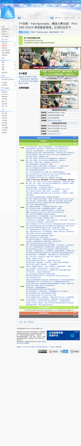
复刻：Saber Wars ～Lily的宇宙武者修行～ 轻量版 (39, 201)
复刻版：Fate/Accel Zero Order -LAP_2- (36, 212)
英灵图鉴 (4, 48)
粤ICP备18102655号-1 (42, 347)
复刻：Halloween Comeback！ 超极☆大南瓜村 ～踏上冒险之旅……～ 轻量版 (46, 191)
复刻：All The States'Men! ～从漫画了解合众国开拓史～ (40, 210)
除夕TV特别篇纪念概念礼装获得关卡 (35, 170)
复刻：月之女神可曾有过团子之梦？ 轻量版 (37, 172)
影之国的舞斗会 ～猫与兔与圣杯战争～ (55, 250)
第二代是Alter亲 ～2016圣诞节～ (55, 168)
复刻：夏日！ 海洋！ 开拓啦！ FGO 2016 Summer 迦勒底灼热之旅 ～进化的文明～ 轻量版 (49, 183)
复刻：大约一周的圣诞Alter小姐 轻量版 (36, 168)
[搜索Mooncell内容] (72, 17)
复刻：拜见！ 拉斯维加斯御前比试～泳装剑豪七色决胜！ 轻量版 (42, 247)
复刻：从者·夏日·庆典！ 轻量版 (57, 227)
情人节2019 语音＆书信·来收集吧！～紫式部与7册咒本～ (41, 222)
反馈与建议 (5, 36)
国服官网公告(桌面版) (54, 120)
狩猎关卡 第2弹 (64, 166)
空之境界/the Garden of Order (34, 152)
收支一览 (4, 106)
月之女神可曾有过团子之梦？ (61, 147)
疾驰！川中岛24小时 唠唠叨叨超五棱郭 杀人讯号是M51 (59, 303)
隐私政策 (19, 347)
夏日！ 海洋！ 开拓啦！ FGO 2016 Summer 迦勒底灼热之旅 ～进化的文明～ (46, 160)
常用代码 (4, 99)
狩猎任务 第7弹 (57, 241)
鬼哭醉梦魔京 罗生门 (65, 154)
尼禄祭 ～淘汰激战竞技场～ (46, 147)
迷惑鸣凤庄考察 (60, 226)
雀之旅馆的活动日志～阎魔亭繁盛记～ (36, 220)
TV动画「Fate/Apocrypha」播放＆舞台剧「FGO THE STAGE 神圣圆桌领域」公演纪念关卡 (50, 179)
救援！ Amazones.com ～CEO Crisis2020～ (37, 237)
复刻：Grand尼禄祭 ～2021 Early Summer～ (37, 268)
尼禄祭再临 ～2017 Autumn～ (62, 189)
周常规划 (4, 55)
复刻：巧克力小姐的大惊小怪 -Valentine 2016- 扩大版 (40, 174)
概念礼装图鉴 (6, 50)
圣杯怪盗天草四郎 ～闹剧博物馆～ (35, 262)
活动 (25, 322)
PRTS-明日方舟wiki (8, 79)
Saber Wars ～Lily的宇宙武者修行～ (35, 151)
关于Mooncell (26, 347)
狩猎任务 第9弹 (70, 250)
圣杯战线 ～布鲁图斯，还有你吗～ (35, 258)
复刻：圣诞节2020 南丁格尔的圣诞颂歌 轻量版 (61, 252)
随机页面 (4, 72)
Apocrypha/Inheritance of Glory (34, 202)
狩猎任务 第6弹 (30, 233)
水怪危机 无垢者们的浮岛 (32, 283)
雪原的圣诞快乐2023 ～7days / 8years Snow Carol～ (40, 304)
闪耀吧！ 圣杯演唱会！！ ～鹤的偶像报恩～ (46, 264)
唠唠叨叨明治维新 (30, 176)
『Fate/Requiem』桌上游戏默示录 (65, 245)
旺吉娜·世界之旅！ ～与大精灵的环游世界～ (59, 301)
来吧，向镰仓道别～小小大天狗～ (59, 256)
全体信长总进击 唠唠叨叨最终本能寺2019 (37, 227)
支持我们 (4, 31)
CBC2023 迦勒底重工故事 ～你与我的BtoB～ (37, 297)
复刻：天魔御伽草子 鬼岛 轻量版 (53, 177)
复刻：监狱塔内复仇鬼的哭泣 (57, 172)
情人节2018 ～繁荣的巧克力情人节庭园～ (37, 199)
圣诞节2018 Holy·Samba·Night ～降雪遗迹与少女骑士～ (40, 218)
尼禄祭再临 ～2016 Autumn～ (52, 162)
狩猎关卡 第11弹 (54, 268)
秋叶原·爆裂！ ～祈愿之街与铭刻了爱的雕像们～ (57, 262)
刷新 (32, 42)
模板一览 (4, 101)
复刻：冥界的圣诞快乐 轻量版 (58, 216)
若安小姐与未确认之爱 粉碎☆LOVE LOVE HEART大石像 (41, 295)
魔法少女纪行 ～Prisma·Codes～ (34, 162)
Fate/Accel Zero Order (44, 154)
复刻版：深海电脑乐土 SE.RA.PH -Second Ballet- (39, 224)
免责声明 (33, 347)
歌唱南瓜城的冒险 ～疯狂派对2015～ (35, 148)
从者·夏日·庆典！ (60, 210)
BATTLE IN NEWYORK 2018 (56, 212)
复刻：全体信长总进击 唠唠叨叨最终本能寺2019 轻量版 (40, 245)
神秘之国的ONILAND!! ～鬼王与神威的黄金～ (38, 216)
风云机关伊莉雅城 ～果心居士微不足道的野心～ (38, 299)
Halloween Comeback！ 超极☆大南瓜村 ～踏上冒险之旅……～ (42, 166)
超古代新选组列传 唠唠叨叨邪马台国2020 (37, 252)
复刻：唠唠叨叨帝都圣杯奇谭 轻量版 (35, 226)
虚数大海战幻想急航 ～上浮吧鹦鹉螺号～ (36, 254)
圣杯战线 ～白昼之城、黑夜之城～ (35, 303)
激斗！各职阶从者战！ (32, 147)
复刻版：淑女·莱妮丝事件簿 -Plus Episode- (37, 279)
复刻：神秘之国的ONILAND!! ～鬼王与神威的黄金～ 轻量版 (41, 231)
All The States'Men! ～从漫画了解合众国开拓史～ (39, 185)
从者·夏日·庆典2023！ (31, 301)
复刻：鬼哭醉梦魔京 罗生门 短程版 (35, 177)
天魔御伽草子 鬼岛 (43, 156)
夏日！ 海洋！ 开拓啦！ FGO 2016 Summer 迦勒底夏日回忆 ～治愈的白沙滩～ (46, 158)
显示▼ (75, 137)
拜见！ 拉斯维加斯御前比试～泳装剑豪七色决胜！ (39, 229)
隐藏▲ (75, 140)
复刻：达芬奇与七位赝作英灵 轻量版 (35, 197)
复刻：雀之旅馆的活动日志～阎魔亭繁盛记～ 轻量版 (39, 235)
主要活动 (30, 322)
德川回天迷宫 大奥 (71, 224)
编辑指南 (4, 96)
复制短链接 (5, 29)
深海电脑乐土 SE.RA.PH (42, 176)
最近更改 (4, 92)
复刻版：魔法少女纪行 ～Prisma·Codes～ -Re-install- (61, 220)
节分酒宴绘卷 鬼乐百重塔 (52, 197)
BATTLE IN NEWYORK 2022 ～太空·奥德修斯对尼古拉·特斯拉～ (53, 281)
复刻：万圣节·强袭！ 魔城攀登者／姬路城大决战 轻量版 (40, 214)
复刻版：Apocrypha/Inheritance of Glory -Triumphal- (39, 243)
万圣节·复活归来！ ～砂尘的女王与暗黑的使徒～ (38, 272)
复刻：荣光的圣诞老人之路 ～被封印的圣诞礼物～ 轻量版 (41, 293)
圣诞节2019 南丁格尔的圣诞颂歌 (43, 233)
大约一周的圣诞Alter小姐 (61, 148)
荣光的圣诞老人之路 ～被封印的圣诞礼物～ (59, 254)
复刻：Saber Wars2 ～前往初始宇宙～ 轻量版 (38, 256)
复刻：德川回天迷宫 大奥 (32, 249)
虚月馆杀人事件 (47, 202)
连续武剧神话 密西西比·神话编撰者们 (49, 283)
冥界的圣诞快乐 (30, 195)
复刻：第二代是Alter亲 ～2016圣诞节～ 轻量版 (61, 193)
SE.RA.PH (5, 94)
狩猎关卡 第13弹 (42, 301)
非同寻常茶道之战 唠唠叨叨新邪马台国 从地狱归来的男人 (41, 289)
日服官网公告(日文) (54, 134)
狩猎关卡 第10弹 (30, 264)
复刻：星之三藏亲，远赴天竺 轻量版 (62, 201)
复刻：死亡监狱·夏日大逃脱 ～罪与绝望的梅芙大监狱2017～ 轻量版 (43, 208)
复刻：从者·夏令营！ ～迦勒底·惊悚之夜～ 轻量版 (58, 266)
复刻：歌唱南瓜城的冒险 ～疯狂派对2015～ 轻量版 (39, 164)
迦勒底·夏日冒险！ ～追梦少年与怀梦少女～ (37, 270)
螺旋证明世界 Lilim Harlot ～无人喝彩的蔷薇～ (62, 297)
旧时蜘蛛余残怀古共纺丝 (59, 224)
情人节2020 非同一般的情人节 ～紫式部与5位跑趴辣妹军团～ (42, 239)
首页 (3, 27)
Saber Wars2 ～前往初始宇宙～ (66, 231)
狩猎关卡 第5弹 (70, 226)
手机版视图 (58, 347)
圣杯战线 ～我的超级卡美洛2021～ (35, 266)
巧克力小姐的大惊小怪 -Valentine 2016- (56, 151)
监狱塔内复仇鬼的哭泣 (48, 152)
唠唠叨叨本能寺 (50, 148)
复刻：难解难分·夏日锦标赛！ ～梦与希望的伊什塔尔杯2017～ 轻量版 (44, 206)
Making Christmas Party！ (62, 275)
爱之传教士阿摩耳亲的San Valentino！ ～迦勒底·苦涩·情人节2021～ (43, 260)
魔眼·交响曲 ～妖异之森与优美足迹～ (61, 299)
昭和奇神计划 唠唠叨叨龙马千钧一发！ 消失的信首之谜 (40, 275)
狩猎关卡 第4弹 (30, 204)
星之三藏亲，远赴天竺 (32, 156)
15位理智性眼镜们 (30, 281)
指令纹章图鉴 (6, 53)
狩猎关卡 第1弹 (55, 154)
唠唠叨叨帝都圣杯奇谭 (41, 204)
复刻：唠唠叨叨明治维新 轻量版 (61, 202)
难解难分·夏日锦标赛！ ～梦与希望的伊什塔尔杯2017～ (40, 187)
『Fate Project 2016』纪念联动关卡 (64, 152)
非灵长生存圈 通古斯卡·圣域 (33, 277)
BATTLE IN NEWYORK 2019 (60, 229)
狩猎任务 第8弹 (64, 247)
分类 (20, 322)
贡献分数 (4, 104)
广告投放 (51, 347)
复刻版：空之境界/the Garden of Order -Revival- (61, 199)
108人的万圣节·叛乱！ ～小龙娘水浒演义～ (37, 291)
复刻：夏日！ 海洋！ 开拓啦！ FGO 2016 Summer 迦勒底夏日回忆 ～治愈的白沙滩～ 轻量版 (50, 181)
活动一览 (25, 32)
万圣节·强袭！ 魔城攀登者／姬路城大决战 (37, 193)
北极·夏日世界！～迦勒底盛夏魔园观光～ (36, 287)
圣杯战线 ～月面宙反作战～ (67, 283)
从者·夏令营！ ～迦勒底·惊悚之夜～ (35, 250)
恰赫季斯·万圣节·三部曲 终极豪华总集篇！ (61, 270)
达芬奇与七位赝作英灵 (32, 154)
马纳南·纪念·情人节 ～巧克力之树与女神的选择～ (62, 279)
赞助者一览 (5, 34)
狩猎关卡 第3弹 (54, 176)
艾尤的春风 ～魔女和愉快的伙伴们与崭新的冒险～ (39, 241)
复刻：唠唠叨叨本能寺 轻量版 (62, 174)
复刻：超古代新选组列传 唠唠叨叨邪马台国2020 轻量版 (40, 274)
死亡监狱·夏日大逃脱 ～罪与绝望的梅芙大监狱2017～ (40, 189)
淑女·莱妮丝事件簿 (51, 226)
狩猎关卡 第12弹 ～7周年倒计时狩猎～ (45, 285)
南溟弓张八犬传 (30, 285)
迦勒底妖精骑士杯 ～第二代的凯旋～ (58, 291)
